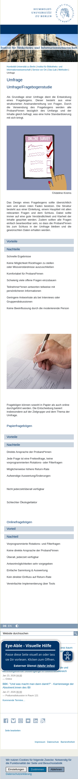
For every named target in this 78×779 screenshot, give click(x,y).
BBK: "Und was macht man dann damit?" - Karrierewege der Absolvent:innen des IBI (38, 685)
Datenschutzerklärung (19, 773)
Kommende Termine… (13, 700)
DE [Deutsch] (5, 625)
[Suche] (76, 633)
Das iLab (52, 70)
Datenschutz (53, 742)
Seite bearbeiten (13, 730)
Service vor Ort (39, 70)
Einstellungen (16, 769)
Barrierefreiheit (68, 742)
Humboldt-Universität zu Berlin (21, 67)
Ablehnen (56, 769)
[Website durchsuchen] (39, 633)
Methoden (63, 70)
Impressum (40, 742)
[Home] (15, 29)
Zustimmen (37, 769)
